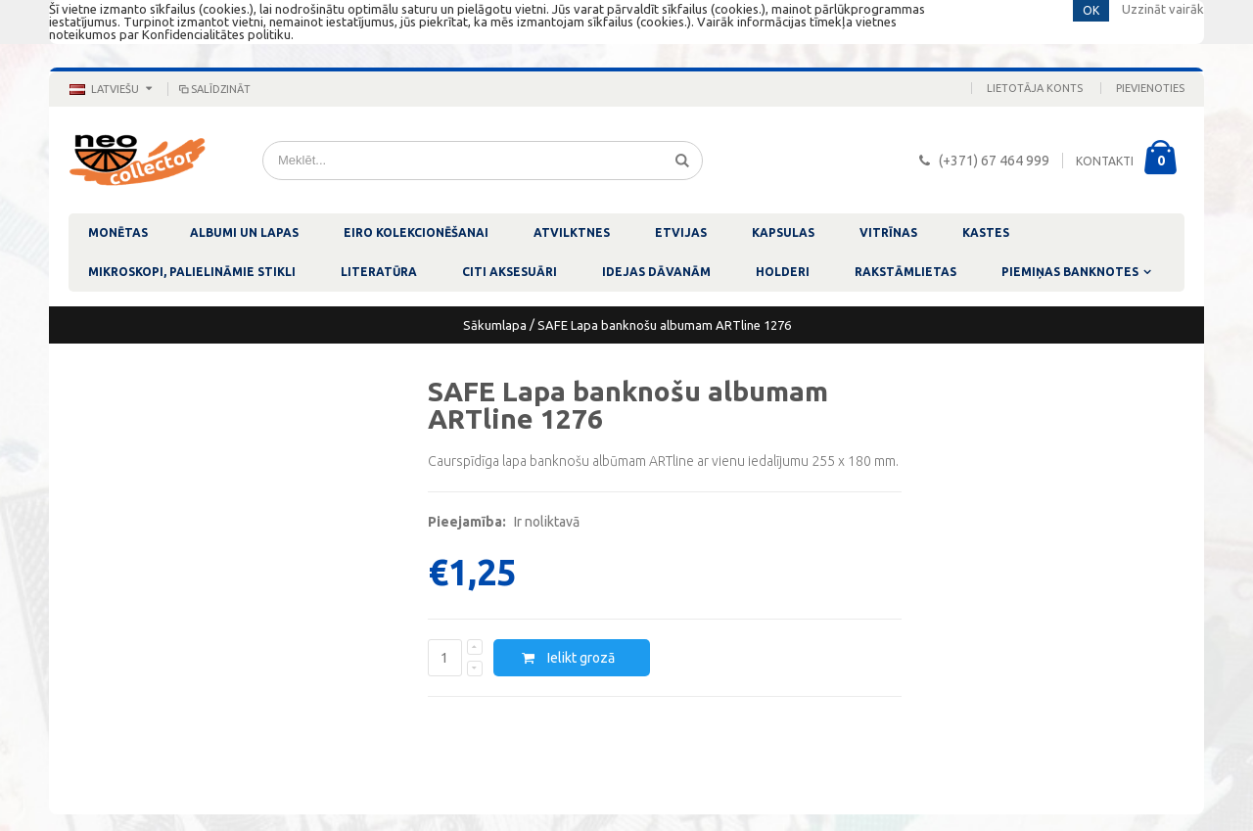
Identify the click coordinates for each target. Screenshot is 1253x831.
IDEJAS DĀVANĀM (656, 271)
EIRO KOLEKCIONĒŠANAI (416, 232)
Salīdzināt (213, 89)
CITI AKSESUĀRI (509, 271)
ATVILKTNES (572, 232)
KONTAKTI (1105, 161)
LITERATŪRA (379, 271)
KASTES (985, 232)
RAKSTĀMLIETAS (905, 271)
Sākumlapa (495, 325)
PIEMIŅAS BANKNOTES (1069, 271)
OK (1091, 10)
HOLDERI (783, 271)
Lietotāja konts (1035, 88)
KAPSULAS (783, 232)
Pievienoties (1150, 88)
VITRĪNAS (888, 232)
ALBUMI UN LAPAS (244, 232)
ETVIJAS (681, 232)
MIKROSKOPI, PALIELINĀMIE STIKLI (192, 271)
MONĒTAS (118, 232)
